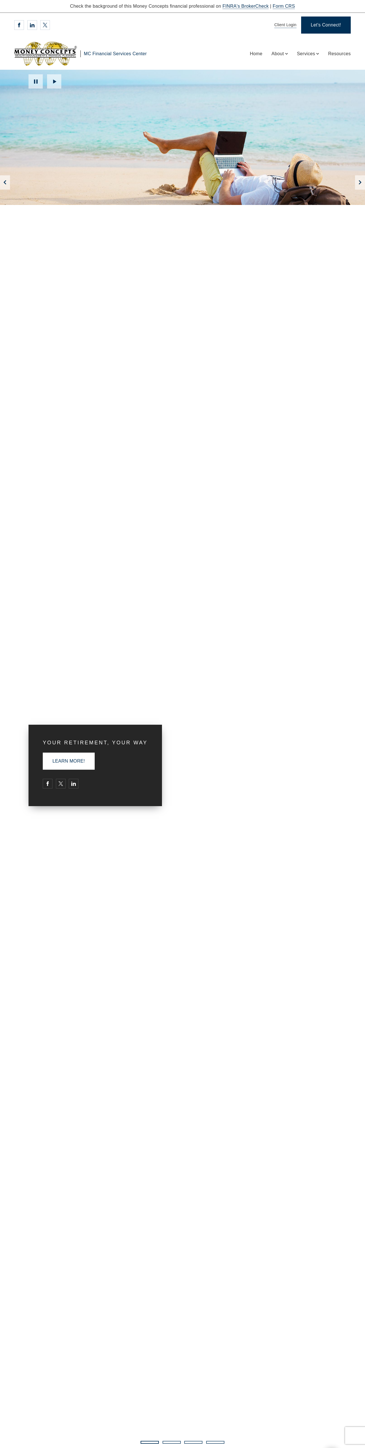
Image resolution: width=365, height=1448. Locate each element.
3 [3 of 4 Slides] (193, 1442)
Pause (36, 81)
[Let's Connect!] (326, 25)
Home (256, 53)
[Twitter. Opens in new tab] (45, 25)
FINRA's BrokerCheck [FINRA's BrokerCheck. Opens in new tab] (245, 6)
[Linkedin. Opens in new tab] (32, 25)
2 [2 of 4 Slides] (172, 1442)
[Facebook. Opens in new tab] (19, 25)
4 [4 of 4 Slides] (215, 1442)
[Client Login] (284, 25)
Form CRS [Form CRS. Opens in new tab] (284, 6)
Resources (339, 53)
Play (54, 81)
